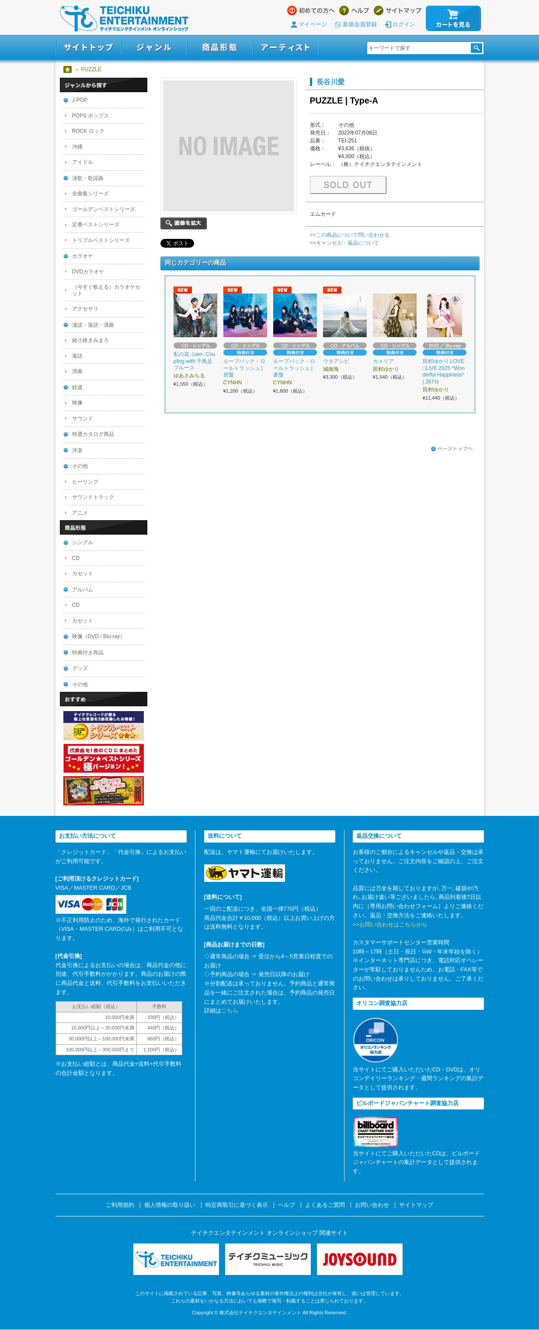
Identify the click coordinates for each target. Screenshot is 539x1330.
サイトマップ (397, 10)
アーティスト (285, 47)
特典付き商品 (88, 652)
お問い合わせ (372, 1205)
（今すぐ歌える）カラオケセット (106, 290)
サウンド (82, 418)
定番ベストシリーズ (95, 224)
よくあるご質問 (325, 1205)
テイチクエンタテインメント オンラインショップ (124, 18)
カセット (82, 573)
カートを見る (453, 18)
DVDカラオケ (88, 272)
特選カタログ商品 (93, 434)
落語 (77, 356)
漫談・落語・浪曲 (93, 325)
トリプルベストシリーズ (101, 240)
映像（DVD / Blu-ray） (98, 636)
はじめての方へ (311, 10)
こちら (229, 1010)
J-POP (80, 100)
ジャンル (154, 47)
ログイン (404, 24)
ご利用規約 (120, 1205)
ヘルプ (354, 10)
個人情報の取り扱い (169, 1205)
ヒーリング (85, 482)
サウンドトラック (93, 497)
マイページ (313, 24)
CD (76, 558)
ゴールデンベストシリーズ (103, 209)
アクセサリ (85, 309)
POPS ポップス (90, 116)
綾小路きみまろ (90, 340)
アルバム (82, 590)
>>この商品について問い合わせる (349, 235)
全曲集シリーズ (90, 193)
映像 (77, 403)
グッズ (80, 668)
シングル (82, 542)
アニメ (80, 513)
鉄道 (77, 387)
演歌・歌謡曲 (88, 178)
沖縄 (77, 147)
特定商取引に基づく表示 (236, 1205)
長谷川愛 (330, 82)
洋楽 (77, 450)
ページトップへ (452, 449)
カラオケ (82, 256)
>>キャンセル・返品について (344, 243)
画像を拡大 (183, 223)
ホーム (68, 69)
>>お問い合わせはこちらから (390, 924)
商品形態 (220, 47)
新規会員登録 (360, 24)
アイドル (82, 162)
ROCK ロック (88, 131)
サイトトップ (89, 47)
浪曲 (77, 371)
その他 (80, 466)
